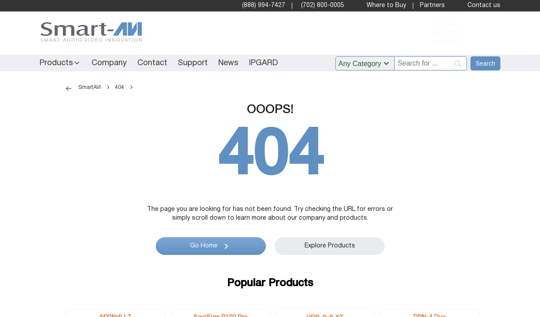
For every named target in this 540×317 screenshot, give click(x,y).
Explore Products (329, 246)
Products (56, 63)
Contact (152, 63)
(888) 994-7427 (263, 5)
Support (193, 63)
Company (109, 63)
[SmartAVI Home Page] (89, 33)
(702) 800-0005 (322, 5)
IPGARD (263, 63)
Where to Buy (386, 5)
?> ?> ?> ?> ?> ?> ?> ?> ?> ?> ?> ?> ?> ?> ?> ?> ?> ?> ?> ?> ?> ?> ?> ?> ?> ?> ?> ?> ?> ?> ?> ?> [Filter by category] (364, 63)
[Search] (430, 63)
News (228, 63)
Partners (432, 5)
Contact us (483, 5)
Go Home (203, 246)
